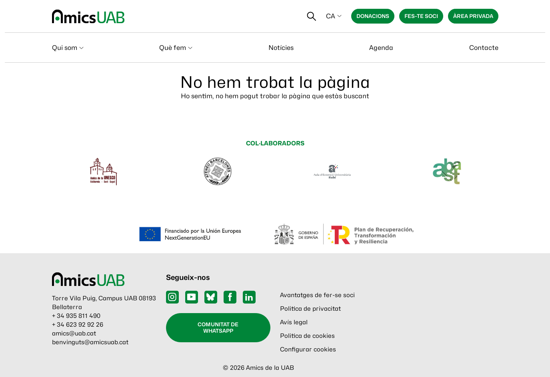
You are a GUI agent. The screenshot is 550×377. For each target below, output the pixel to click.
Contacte (483, 48)
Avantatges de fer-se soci (317, 295)
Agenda (381, 48)
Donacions (372, 16)
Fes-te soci (421, 16)
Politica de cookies (307, 335)
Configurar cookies (308, 349)
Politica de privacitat (310, 308)
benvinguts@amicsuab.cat (90, 342)
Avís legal (294, 322)
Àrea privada (473, 16)
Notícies (281, 48)
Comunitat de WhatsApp (218, 327)
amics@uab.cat (74, 333)
